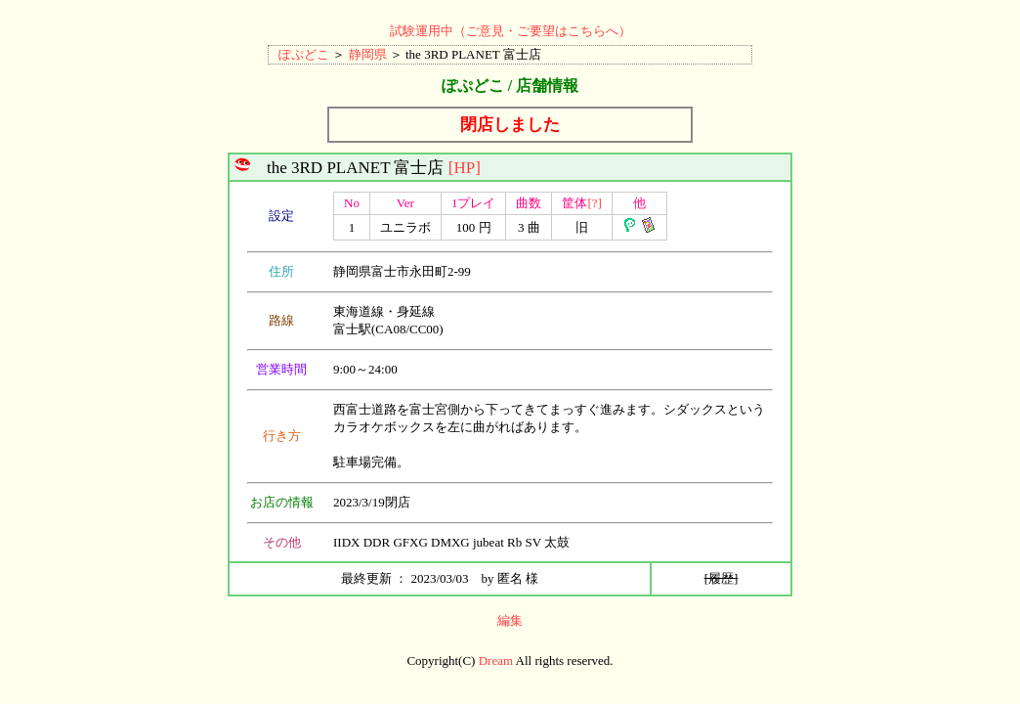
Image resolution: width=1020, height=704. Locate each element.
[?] (594, 203)
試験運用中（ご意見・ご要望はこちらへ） (510, 30)
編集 (510, 620)
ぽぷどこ (303, 54)
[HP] (464, 167)
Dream (496, 660)
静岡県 (368, 54)
